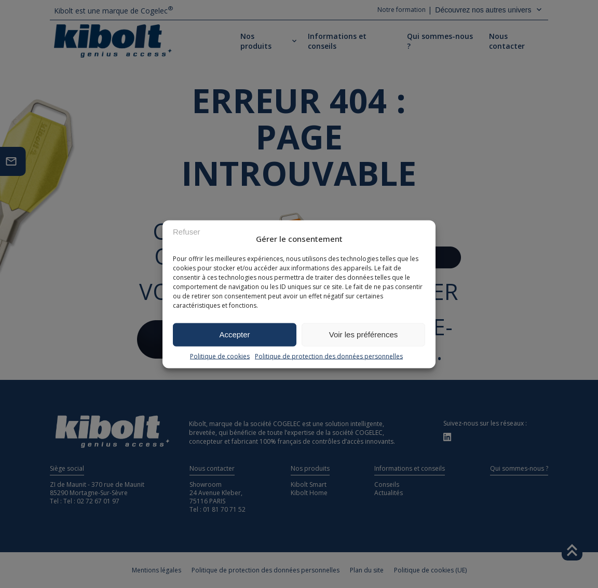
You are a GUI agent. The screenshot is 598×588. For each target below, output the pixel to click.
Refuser (186, 231)
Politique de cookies (220, 355)
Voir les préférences (363, 334)
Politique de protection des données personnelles (329, 355)
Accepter (234, 334)
